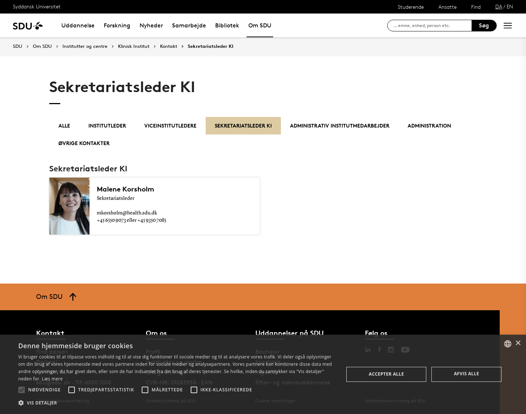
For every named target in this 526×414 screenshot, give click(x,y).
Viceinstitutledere (170, 125)
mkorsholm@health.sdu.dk (127, 213)
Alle (64, 125)
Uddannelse (78, 25)
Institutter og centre (84, 46)
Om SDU (259, 25)
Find (476, 7)
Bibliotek (227, 25)
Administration (429, 125)
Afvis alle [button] (466, 374)
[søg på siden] (432, 25)
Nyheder (151, 25)
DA (498, 6)
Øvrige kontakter (84, 143)
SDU (17, 46)
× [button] (518, 343)
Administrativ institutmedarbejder (339, 125)
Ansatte (447, 7)
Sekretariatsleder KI (210, 46)
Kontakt (168, 46)
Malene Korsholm (125, 189)
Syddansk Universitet (37, 6)
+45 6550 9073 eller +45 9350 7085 (131, 220)
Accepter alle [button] (386, 374)
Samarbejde (189, 25)
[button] (21, 390)
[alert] (263, 374)
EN (510, 6)
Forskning (117, 25)
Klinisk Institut (133, 46)
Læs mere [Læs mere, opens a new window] (52, 379)
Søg (484, 25)
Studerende (411, 7)
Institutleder (107, 125)
